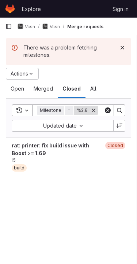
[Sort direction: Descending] (119, 126)
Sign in (121, 9)
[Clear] (107, 110)
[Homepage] (10, 9)
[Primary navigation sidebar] (9, 26)
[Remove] (93, 110)
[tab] (17, 89)
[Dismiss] (122, 47)
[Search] (119, 110)
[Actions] (22, 74)
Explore (31, 9)
